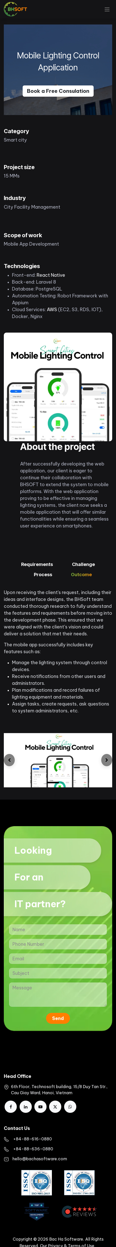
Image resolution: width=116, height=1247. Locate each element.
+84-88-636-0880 (33, 1148)
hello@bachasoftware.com (39, 1158)
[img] (9, 760)
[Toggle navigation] (107, 9)
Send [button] (58, 1018)
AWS (52, 309)
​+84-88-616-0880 (32, 1138)
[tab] (37, 565)
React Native (51, 275)
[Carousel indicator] (67, 782)
